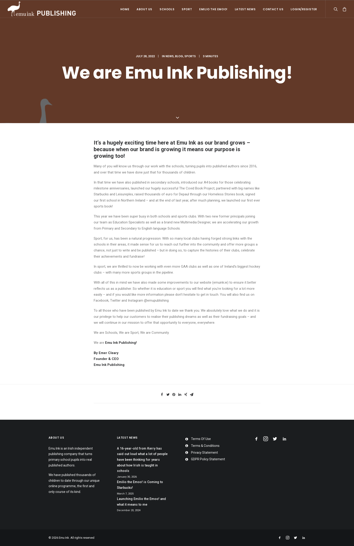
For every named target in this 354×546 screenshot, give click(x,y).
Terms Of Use (201, 439)
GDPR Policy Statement (208, 459)
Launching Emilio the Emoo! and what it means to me (141, 501)
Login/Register (304, 9)
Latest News (245, 9)
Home (124, 9)
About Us (144, 9)
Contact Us (273, 9)
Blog (179, 56)
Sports (190, 56)
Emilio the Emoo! (213, 9)
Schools (167, 9)
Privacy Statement (204, 452)
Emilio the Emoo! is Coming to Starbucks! (140, 484)
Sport (187, 9)
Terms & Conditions (205, 446)
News (169, 56)
